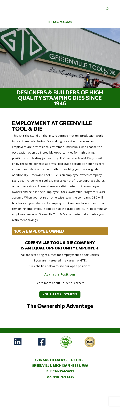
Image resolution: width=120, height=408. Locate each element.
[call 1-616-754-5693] (60, 22)
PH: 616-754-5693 (60, 371)
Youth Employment (59, 294)
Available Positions (59, 274)
